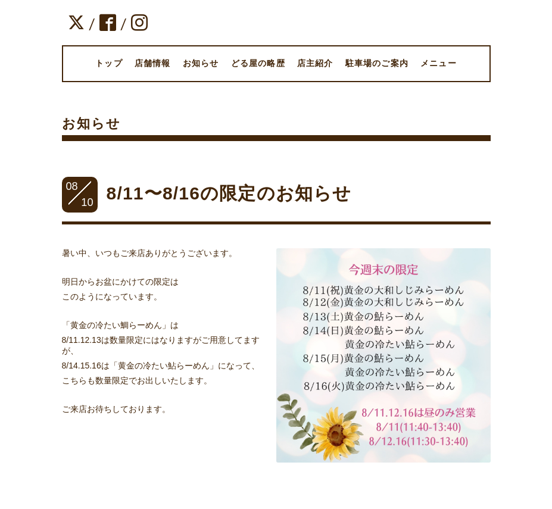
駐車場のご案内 (376, 63)
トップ (109, 63)
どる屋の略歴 (258, 63)
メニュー (438, 63)
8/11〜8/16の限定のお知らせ (229, 193)
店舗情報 (153, 63)
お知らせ (201, 63)
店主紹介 (315, 63)
